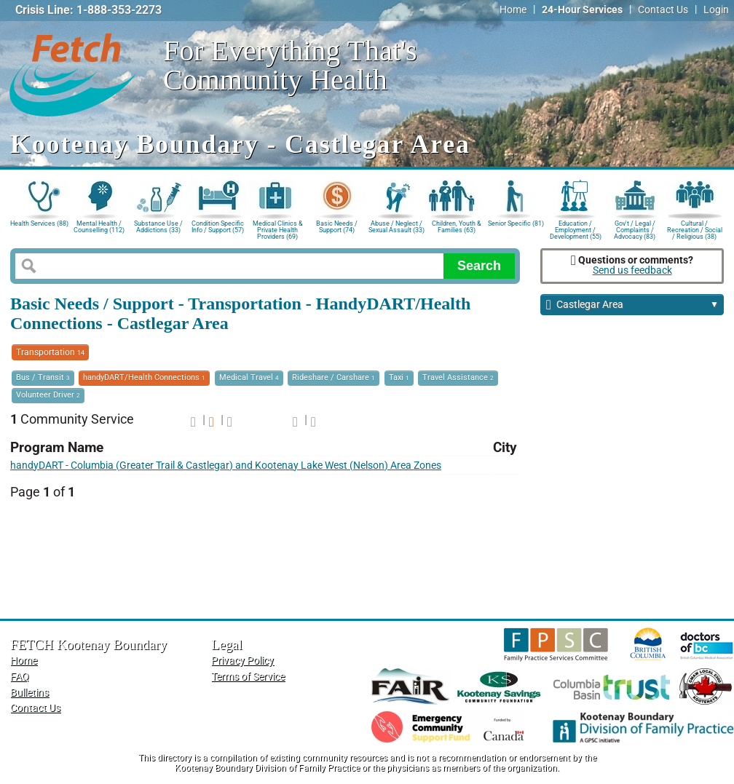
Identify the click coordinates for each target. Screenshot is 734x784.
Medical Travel (249, 377)
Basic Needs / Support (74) (337, 227)
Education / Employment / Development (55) (575, 229)
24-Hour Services (582, 10)
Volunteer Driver (48, 395)
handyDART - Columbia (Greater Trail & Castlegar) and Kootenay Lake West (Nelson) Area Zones (225, 465)
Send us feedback (632, 270)
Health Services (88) (39, 223)
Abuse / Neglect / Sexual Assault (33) (396, 227)
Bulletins (29, 692)
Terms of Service (248, 676)
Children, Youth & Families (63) (456, 227)
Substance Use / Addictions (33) (158, 227)
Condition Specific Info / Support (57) (218, 227)
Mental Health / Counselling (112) (99, 227)
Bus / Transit (43, 377)
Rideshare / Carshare (333, 377)
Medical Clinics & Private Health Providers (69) (278, 229)
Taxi (399, 377)
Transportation (50, 352)
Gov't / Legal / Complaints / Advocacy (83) (634, 229)
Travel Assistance (458, 377)
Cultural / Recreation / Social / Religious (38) (694, 229)
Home (513, 10)
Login (716, 10)
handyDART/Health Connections (144, 377)
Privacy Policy (242, 660)
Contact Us (663, 10)
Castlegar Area (632, 305)
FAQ (19, 676)
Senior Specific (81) (516, 223)
